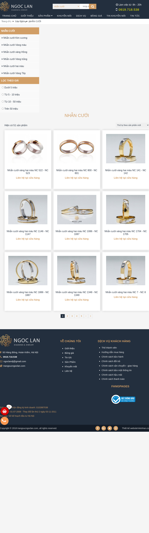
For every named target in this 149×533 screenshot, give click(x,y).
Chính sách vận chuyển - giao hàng (120, 365)
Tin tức (135, 15)
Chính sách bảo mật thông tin (117, 370)
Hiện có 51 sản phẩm (16, 125)
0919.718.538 (129, 9)
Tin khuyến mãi (116, 15)
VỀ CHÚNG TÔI (70, 341)
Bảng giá (96, 15)
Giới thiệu (27, 15)
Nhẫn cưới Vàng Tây (14, 73)
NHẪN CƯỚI (8, 31)
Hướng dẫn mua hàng (113, 352)
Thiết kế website (130, 428)
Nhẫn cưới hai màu (13, 66)
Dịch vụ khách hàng (114, 341)
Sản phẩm (45, 15)
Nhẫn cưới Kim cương (14, 38)
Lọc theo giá (10, 80)
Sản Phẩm (70, 362)
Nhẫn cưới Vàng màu (14, 45)
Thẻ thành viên (109, 347)
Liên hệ (6, 21)
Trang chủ (9, 15)
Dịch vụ (81, 15)
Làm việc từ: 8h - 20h (130, 4)
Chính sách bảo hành (112, 356)
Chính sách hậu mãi (112, 374)
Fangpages (120, 386)
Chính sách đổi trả (111, 361)
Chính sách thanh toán (113, 379)
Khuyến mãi (64, 15)
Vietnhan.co (135, 428)
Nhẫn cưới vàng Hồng (14, 52)
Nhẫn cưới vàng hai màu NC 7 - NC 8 (126, 292)
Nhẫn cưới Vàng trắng (14, 59)
